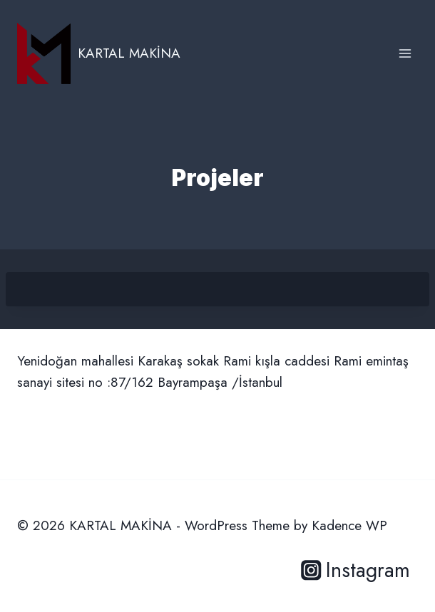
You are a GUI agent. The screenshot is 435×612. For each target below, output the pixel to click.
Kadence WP (349, 525)
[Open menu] (405, 53)
